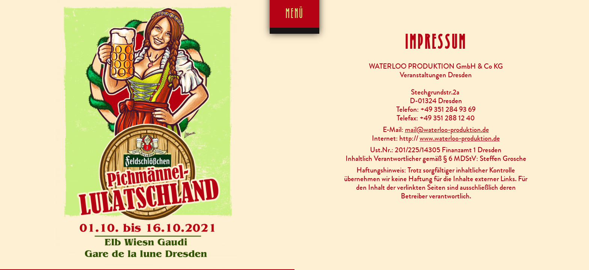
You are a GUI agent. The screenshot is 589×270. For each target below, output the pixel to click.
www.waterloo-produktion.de (460, 138)
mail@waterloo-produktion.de (447, 129)
